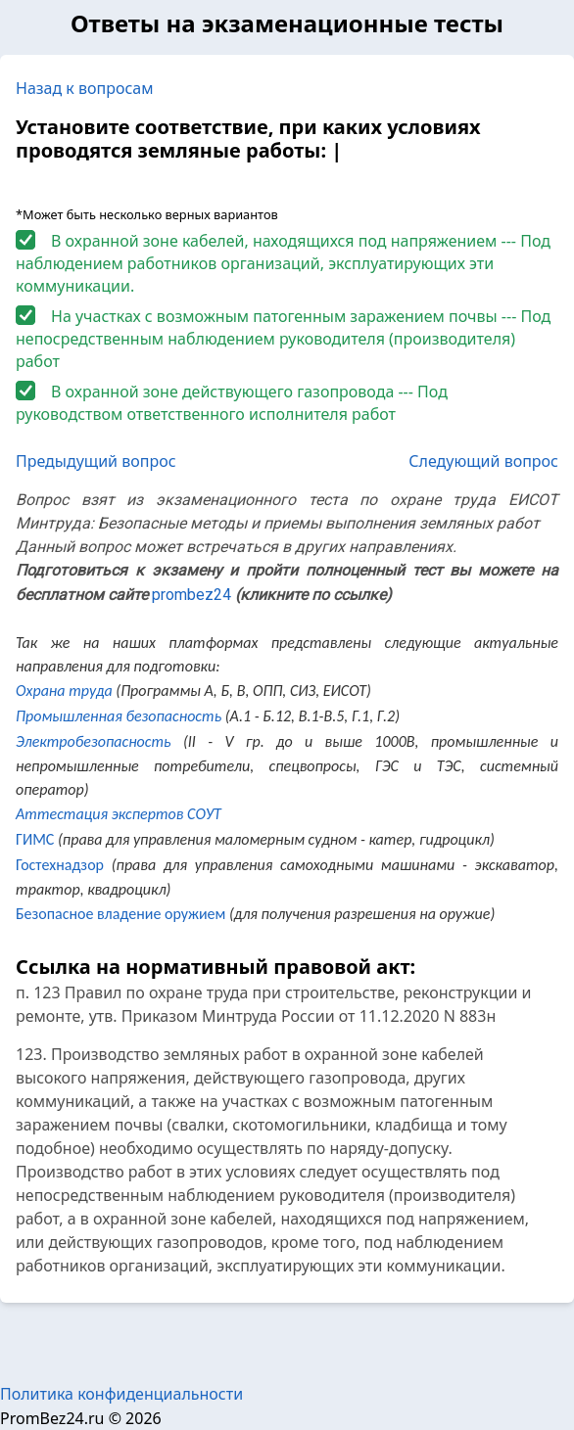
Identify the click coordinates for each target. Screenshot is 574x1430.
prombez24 (191, 594)
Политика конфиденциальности (121, 1394)
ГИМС (35, 839)
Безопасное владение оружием (120, 913)
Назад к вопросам (85, 88)
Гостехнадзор (60, 864)
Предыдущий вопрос (96, 461)
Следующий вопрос (483, 461)
